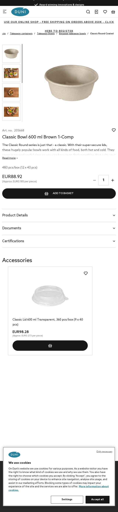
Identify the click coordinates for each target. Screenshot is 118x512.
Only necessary (104, 451)
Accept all (97, 499)
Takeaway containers (21, 33)
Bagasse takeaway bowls (72, 33)
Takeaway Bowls (46, 33)
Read (9, 158)
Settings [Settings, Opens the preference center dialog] (67, 499)
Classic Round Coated (102, 33)
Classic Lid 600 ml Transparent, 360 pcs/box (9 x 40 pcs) (48, 322)
